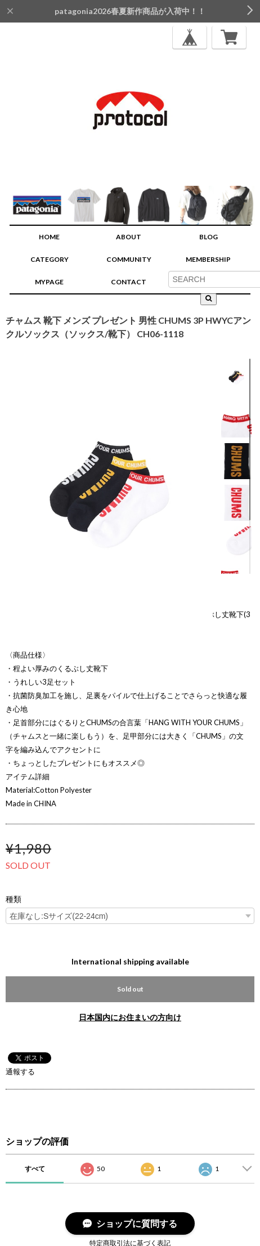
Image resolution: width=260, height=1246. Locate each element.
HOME (49, 237)
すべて (35, 1168)
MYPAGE (49, 282)
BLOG (208, 237)
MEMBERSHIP (208, 259)
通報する (20, 1071)
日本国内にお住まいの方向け (130, 1017)
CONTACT (128, 282)
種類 (13, 899)
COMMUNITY (128, 259)
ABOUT (128, 237)
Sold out (130, 989)
